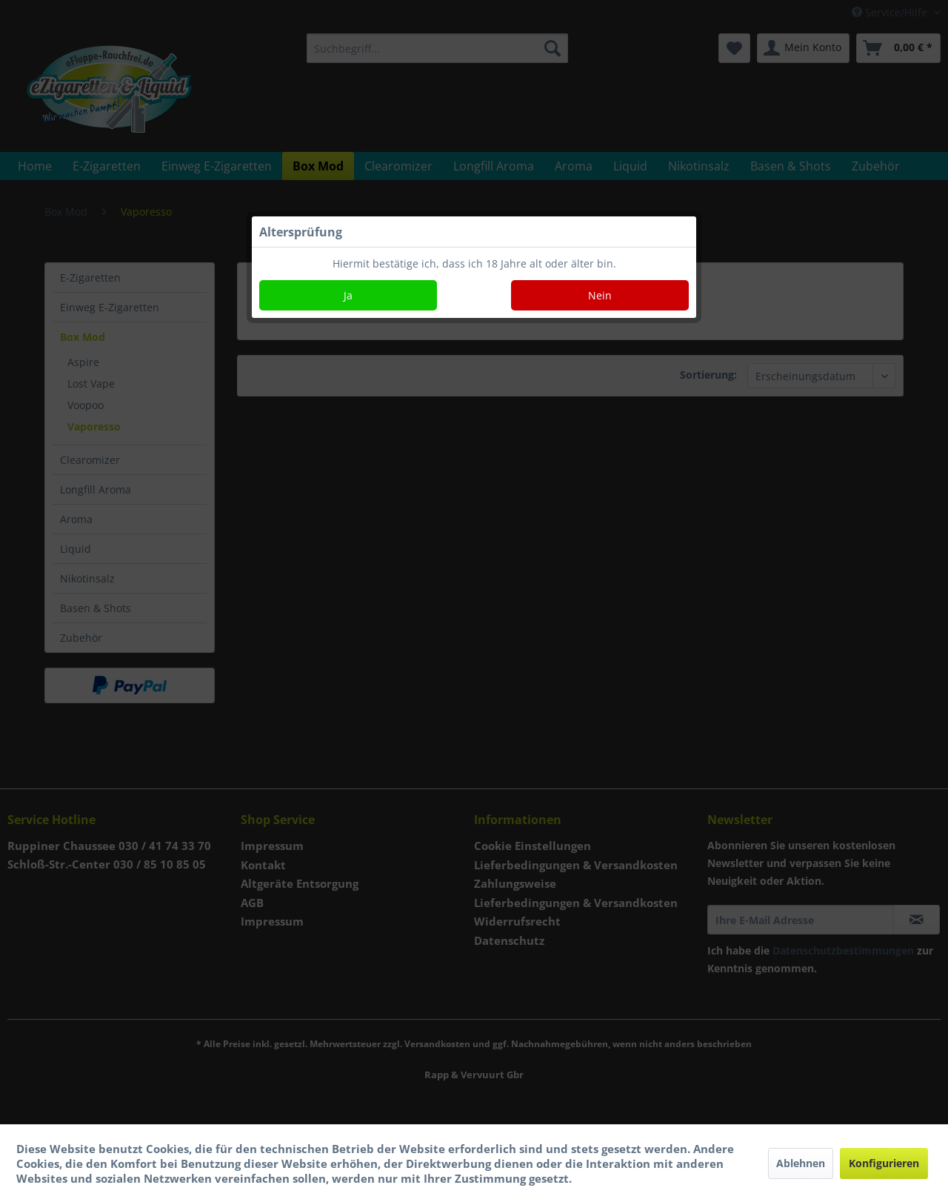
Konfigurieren (884, 1163)
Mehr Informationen (632, 1178)
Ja (348, 295)
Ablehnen (800, 1163)
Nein (600, 295)
